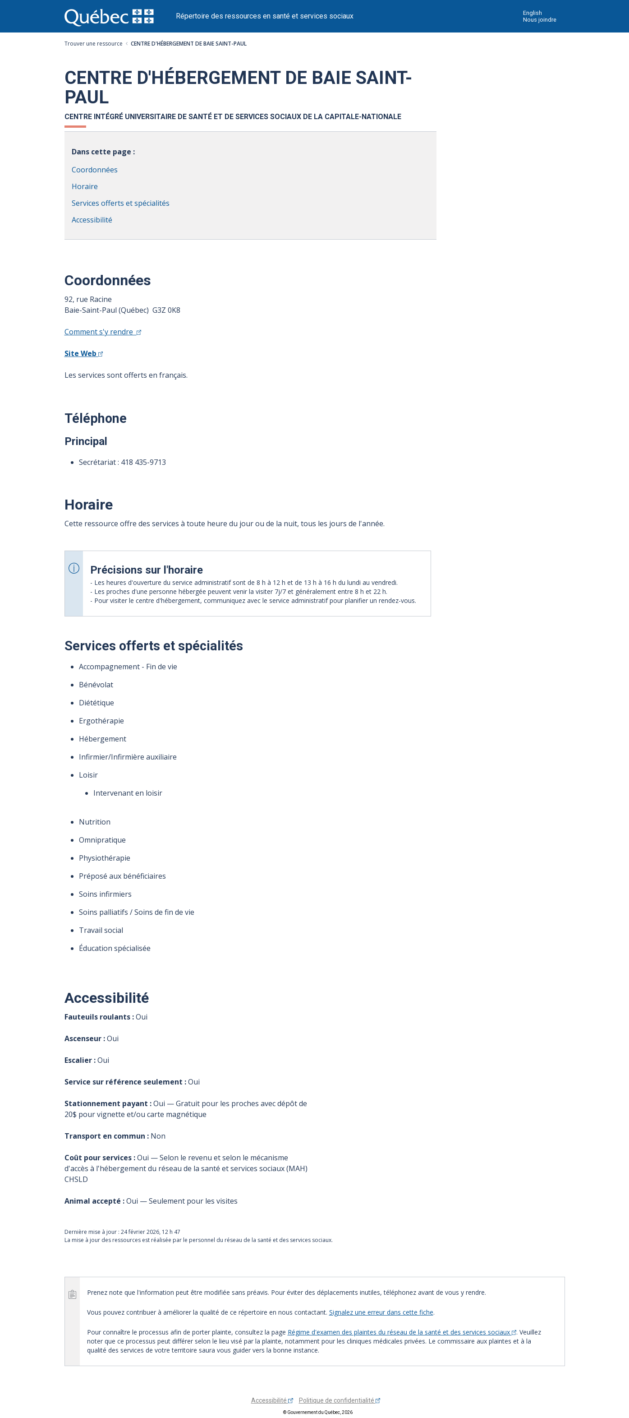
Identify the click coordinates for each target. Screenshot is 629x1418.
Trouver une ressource (93, 43)
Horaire (85, 186)
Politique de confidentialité (340, 1400)
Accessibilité (92, 220)
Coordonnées (95, 170)
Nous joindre (539, 19)
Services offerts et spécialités (121, 203)
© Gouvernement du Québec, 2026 (318, 1412)
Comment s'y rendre (103, 332)
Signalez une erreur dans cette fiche (381, 1312)
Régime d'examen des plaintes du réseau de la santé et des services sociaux (402, 1332)
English (532, 12)
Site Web (83, 353)
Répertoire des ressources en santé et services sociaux (265, 16)
